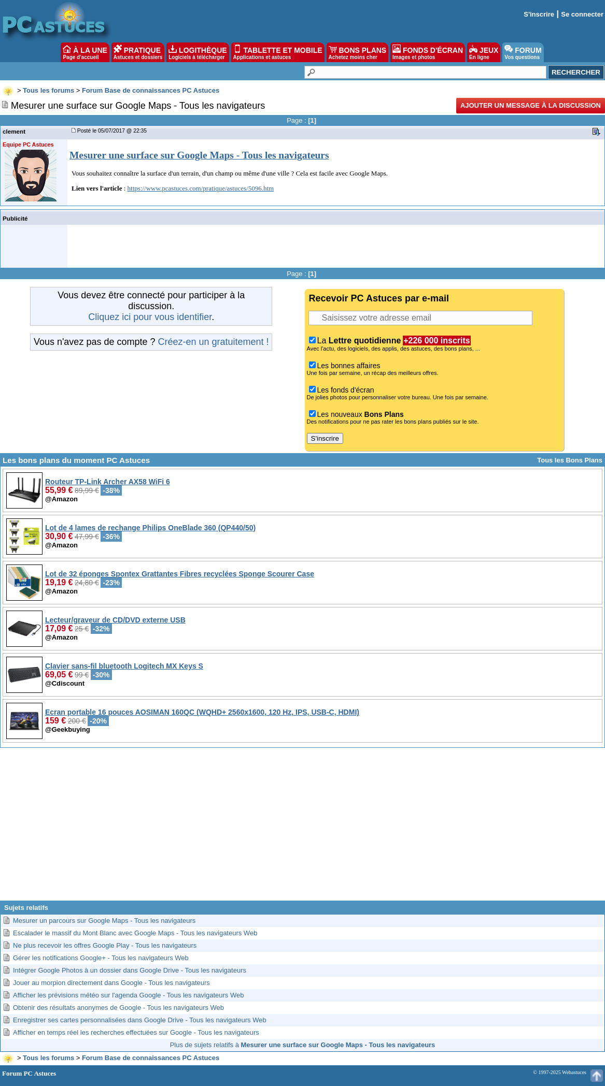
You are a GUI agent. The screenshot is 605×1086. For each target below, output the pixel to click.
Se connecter (582, 14)
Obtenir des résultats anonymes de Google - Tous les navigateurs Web (118, 1007)
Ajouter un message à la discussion (530, 105)
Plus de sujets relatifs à (302, 1045)
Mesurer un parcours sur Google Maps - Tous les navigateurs (104, 920)
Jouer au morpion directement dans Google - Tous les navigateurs (111, 983)
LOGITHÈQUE (197, 52)
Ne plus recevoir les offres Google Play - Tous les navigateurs (104, 945)
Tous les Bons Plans (569, 460)
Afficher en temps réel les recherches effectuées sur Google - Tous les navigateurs (136, 1032)
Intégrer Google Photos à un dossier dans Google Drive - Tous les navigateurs (129, 970)
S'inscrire (539, 14)
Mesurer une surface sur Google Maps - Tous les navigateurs (199, 155)
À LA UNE (85, 52)
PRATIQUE (138, 52)
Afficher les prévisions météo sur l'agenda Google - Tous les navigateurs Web (128, 995)
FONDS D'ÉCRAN (427, 52)
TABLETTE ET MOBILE (277, 52)
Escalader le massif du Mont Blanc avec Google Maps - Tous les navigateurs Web (135, 933)
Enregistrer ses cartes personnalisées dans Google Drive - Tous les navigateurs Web (139, 1020)
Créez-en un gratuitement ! (213, 342)
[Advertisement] (302, 828)
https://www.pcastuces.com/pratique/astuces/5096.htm (201, 188)
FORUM (522, 52)
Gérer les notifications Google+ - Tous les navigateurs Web (101, 958)
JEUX (483, 52)
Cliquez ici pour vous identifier (150, 317)
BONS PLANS (358, 52)
